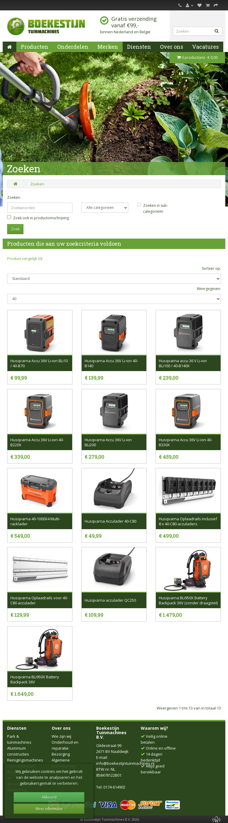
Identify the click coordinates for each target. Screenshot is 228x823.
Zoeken (37, 184)
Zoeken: (14, 197)
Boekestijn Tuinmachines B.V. (111, 732)
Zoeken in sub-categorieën (152, 208)
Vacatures (205, 46)
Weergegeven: (209, 288)
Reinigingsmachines (25, 760)
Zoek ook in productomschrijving (38, 217)
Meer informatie (49, 808)
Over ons (171, 46)
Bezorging (61, 754)
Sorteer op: (211, 268)
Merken (107, 46)
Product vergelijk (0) (24, 258)
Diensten (139, 46)
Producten (34, 46)
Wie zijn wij (61, 736)
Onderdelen (72, 46)
